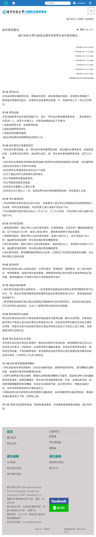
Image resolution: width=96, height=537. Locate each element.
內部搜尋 (89, 19)
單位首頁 (11, 443)
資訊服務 (13, 456)
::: (65, 19)
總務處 (52, 448)
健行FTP (53, 468)
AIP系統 (11, 462)
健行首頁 (70, 19)
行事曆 (80, 19)
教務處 (52, 436)
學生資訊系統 (14, 468)
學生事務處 (55, 442)
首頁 (10, 431)
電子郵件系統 (14, 474)
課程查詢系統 (56, 462)
